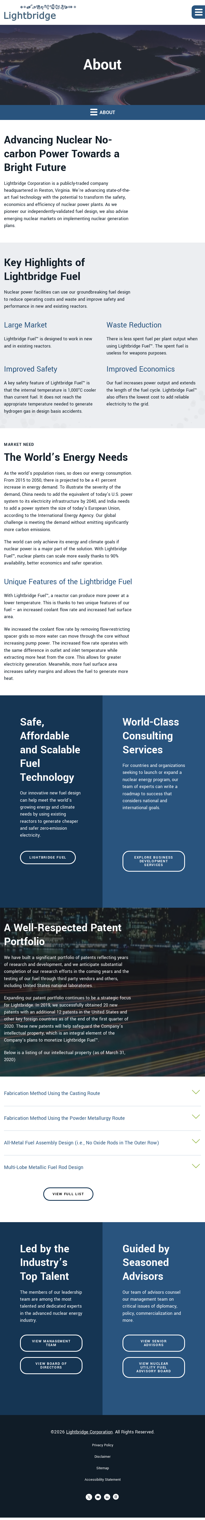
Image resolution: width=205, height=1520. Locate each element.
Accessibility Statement (103, 1489)
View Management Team (51, 1354)
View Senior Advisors (154, 1354)
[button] (102, 1103)
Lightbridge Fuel (47, 865)
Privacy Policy (102, 1455)
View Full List (68, 1204)
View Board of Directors (51, 1376)
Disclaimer (102, 1466)
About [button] (102, 112)
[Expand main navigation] (198, 12)
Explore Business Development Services (153, 869)
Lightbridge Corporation (89, 1442)
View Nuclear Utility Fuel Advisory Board (153, 1378)
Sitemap (102, 1478)
